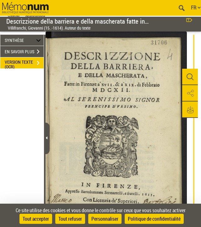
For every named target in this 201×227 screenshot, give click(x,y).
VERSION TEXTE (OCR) (24, 64)
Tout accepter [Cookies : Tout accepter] (36, 218)
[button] (190, 77)
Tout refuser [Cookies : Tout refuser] (70, 218)
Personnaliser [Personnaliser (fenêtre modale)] (104, 218)
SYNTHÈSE (24, 40)
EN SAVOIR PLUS (24, 51)
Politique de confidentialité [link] (154, 218)
